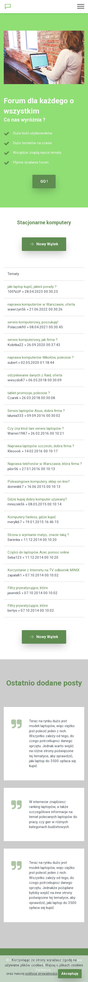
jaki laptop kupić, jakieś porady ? (32, 287)
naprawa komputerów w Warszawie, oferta (41, 304)
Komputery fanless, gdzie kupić (32, 517)
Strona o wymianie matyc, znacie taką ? (38, 535)
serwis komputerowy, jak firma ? (32, 340)
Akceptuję (69, 973)
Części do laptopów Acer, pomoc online (38, 552)
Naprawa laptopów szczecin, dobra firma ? (41, 446)
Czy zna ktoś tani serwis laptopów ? (36, 428)
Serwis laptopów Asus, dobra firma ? (36, 411)
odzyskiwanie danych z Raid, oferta (35, 375)
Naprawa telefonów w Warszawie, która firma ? (45, 464)
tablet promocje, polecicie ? (29, 393)
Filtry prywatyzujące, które (28, 588)
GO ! (44, 181)
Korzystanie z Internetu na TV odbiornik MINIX (44, 570)
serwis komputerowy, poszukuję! (33, 322)
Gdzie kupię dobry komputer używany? (37, 499)
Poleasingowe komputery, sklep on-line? (39, 481)
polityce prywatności (41, 973)
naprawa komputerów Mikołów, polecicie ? (41, 357)
